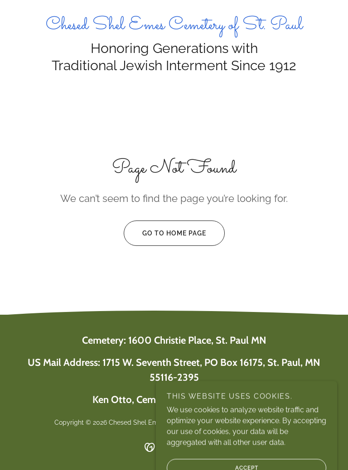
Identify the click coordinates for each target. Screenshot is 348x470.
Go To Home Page (165, 233)
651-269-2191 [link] (237, 401)
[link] (174, 26)
